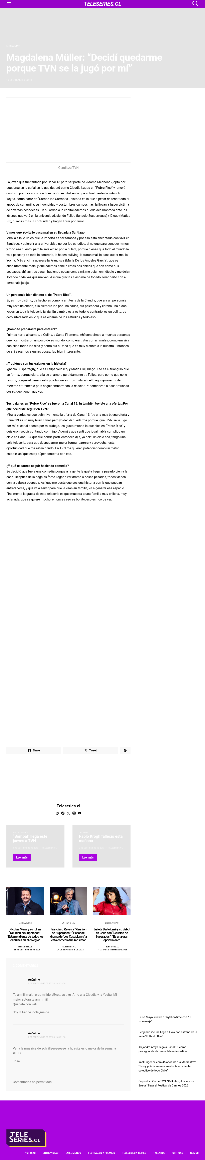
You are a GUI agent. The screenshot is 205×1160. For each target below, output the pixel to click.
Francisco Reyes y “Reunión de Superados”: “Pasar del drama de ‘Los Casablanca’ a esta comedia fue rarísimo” (68, 934)
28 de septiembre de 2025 (27, 950)
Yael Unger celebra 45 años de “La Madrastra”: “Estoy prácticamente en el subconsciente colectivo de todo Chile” (167, 1066)
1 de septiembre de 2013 (19, 80)
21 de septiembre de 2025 (113, 950)
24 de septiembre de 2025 (70, 950)
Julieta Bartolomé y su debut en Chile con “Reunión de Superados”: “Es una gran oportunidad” (111, 934)
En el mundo (73, 1153)
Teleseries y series (134, 1153)
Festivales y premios (101, 1153)
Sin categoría (20, 833)
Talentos (159, 1153)
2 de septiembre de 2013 (91, 848)
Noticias (30, 1153)
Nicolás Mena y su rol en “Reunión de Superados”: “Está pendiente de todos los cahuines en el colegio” (25, 934)
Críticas (177, 1153)
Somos (194, 1153)
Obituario (84, 833)
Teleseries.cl (68, 806)
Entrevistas (13, 46)
